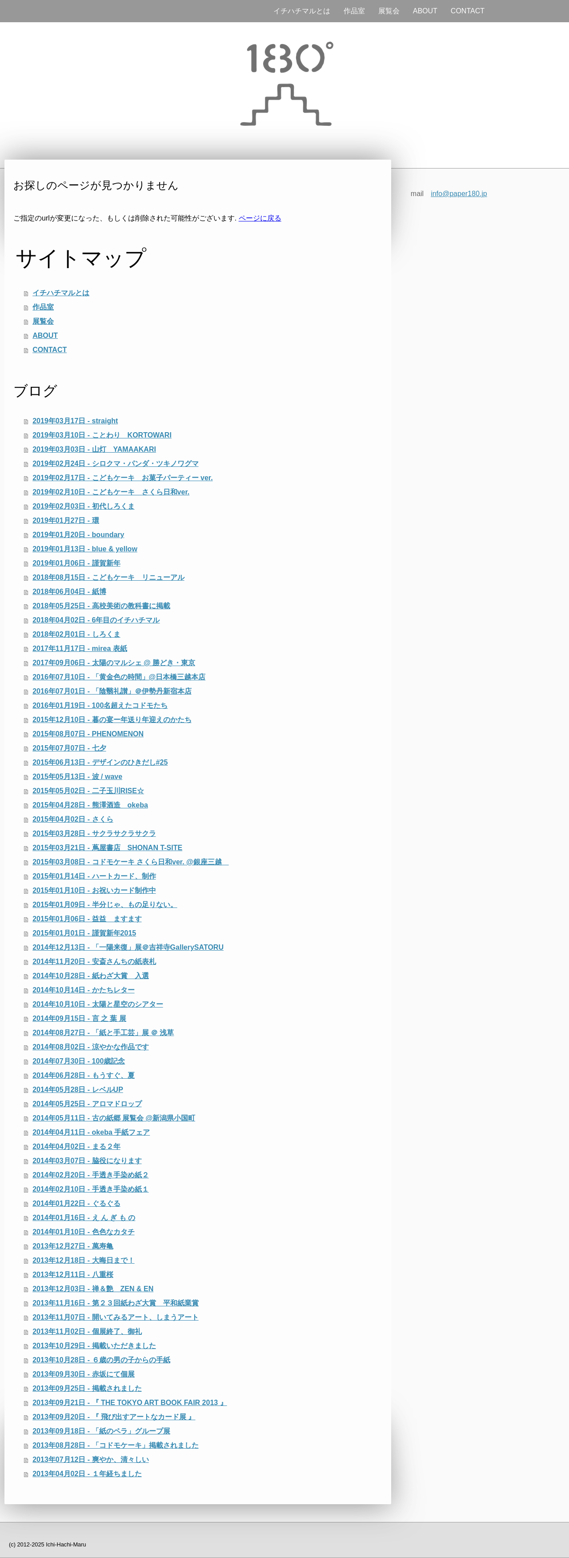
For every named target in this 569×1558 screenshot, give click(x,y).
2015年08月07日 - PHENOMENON (88, 734)
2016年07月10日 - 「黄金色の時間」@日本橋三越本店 (118, 677)
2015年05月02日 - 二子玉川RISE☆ (88, 791)
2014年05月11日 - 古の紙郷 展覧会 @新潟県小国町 (113, 1118)
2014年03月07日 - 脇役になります (86, 1160)
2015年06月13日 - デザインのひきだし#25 (100, 762)
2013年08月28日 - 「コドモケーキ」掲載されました (115, 1445)
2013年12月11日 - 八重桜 (72, 1274)
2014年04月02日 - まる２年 (76, 1146)
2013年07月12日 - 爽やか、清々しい (90, 1459)
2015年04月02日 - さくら (72, 819)
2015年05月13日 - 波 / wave (77, 776)
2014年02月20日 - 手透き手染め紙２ (90, 1175)
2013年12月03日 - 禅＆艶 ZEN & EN (92, 1289)
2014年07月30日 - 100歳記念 (78, 1061)
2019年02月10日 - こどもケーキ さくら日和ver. (110, 492)
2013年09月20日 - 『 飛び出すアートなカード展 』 (113, 1417)
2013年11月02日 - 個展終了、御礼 (86, 1331)
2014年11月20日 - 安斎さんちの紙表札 (94, 961)
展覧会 (389, 11)
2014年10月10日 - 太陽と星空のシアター (97, 1004)
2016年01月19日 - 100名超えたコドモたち (100, 705)
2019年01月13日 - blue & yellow (84, 549)
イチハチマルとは (301, 11)
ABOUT (425, 11)
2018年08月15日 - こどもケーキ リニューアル (108, 577)
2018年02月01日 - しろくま (76, 634)
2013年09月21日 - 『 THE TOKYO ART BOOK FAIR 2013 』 (129, 1402)
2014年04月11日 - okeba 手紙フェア (91, 1132)
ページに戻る (260, 218)
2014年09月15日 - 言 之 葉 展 (79, 1018)
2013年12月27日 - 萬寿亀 (72, 1246)
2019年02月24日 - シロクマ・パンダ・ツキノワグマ (115, 463)
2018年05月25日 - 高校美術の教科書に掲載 (101, 606)
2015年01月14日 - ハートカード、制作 (94, 876)
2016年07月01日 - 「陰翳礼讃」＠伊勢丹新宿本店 (111, 691)
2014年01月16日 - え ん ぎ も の (83, 1217)
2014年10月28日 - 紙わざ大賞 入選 (90, 976)
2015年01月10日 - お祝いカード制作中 (94, 890)
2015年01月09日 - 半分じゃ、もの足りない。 (104, 904)
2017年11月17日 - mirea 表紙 (79, 648)
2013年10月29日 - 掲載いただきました (94, 1345)
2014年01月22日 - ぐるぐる (76, 1203)
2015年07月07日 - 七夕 (69, 748)
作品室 (354, 11)
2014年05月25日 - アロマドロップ (86, 1104)
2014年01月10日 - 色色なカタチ (83, 1232)
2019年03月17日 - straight (75, 421)
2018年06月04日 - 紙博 (69, 591)
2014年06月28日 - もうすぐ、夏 (83, 1075)
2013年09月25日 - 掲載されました (86, 1388)
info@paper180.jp (459, 193)
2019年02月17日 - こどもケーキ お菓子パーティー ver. (122, 478)
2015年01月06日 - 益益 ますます (86, 919)
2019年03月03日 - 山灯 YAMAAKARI (94, 449)
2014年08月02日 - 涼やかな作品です (90, 1047)
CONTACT (468, 11)
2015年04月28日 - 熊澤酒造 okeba (90, 805)
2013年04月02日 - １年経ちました (86, 1474)
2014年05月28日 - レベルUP (77, 1089)
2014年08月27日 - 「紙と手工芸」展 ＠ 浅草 (103, 1032)
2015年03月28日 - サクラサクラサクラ (94, 833)
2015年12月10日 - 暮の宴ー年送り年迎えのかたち (111, 719)
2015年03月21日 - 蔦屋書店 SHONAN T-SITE (107, 847)
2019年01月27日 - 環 (65, 520)
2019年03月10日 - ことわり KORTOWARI (102, 435)
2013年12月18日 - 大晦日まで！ (83, 1260)
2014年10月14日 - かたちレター (83, 990)
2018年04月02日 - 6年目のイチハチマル (96, 620)
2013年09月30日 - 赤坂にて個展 (83, 1374)
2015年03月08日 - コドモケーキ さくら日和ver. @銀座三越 (130, 862)
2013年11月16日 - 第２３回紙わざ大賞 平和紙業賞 (115, 1303)
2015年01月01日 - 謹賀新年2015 (84, 933)
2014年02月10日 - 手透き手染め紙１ (90, 1189)
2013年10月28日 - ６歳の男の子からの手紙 (101, 1360)
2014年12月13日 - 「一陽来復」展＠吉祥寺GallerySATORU (128, 947)
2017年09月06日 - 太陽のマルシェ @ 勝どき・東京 (113, 663)
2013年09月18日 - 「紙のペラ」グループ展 (101, 1431)
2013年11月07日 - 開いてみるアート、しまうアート (115, 1317)
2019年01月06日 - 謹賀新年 (76, 563)
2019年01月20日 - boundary (78, 534)
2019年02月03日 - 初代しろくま (83, 506)
